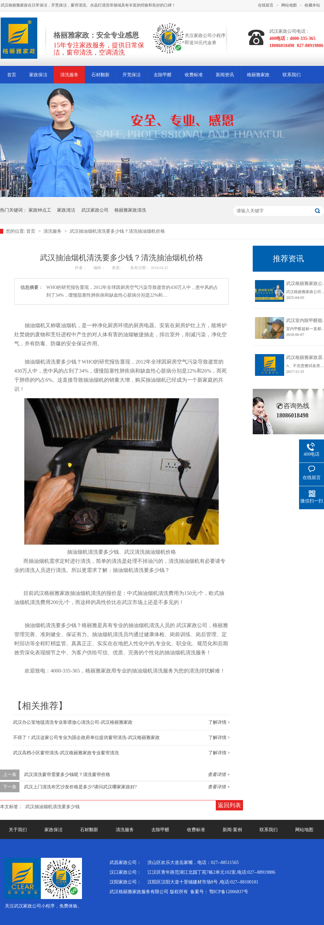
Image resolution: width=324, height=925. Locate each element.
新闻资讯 (225, 74)
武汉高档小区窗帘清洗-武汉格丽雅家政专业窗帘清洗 (66, 752)
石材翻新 (100, 74)
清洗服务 (69, 74)
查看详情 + (219, 774)
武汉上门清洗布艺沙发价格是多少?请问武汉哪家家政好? (80, 786)
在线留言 (265, 5)
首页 (11, 74)
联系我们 (292, 74)
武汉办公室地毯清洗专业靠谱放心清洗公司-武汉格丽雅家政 (73, 722)
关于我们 (18, 829)
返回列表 (229, 805)
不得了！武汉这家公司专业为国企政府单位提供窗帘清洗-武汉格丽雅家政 (86, 737)
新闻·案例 (232, 829)
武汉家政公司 (95, 210)
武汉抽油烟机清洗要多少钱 (52, 806)
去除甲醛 (163, 74)
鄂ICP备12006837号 (228, 891)
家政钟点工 (40, 210)
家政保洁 (38, 74)
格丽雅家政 (258, 74)
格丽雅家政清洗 (130, 210)
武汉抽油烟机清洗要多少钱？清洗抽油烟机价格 (117, 231)
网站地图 (289, 5)
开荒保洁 (131, 74)
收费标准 (194, 74)
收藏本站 (312, 5)
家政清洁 (66, 210)
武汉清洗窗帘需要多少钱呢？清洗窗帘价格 (67, 774)
